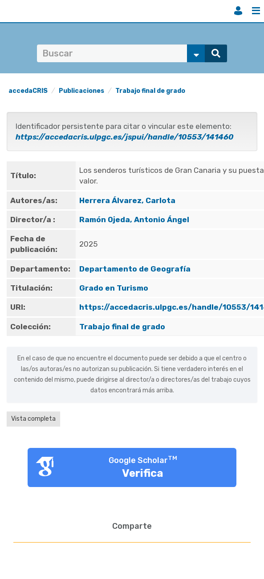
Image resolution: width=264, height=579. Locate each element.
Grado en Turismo (113, 288)
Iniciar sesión (238, 10)
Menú (256, 10)
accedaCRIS (28, 91)
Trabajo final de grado (150, 91)
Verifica (142, 473)
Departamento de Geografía (135, 268)
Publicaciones (81, 91)
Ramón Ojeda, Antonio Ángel (134, 219)
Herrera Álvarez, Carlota (127, 200)
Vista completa (33, 419)
